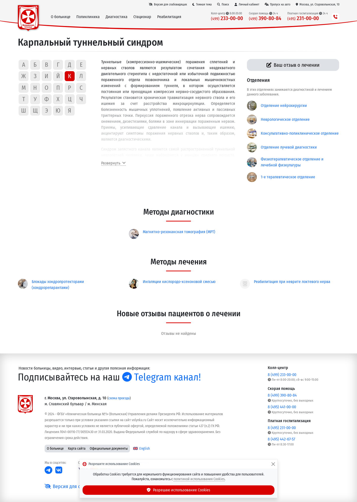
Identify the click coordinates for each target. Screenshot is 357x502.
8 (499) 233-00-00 (282, 374)
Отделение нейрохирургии (284, 105)
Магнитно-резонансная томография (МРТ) (179, 231)
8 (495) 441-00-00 (282, 407)
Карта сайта (77, 448)
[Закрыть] (273, 464)
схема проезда (119, 398)
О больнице (55, 448)
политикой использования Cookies (199, 479)
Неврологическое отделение (285, 119)
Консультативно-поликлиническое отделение (300, 133)
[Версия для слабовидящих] (168, 4)
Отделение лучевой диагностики (289, 147)
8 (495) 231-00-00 (282, 427)
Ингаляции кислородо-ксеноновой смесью (179, 281)
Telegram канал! (161, 377)
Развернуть (113, 163)
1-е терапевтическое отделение (288, 177)
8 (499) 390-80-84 (282, 395)
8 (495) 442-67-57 (281, 439)
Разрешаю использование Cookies (178, 490)
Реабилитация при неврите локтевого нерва (292, 281)
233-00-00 (227, 18)
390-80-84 (265, 18)
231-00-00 (303, 18)
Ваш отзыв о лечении (293, 65)
